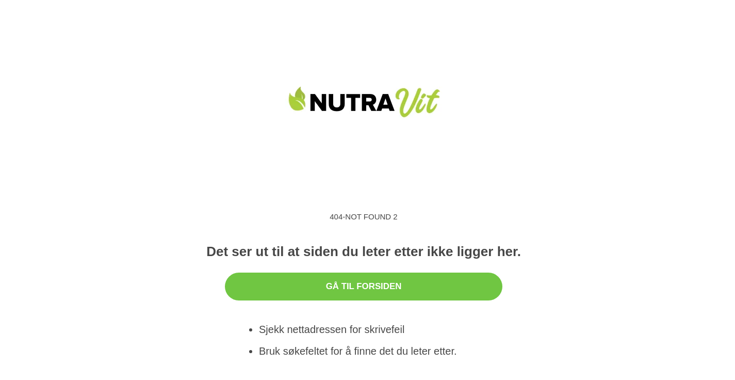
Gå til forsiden (364, 286)
